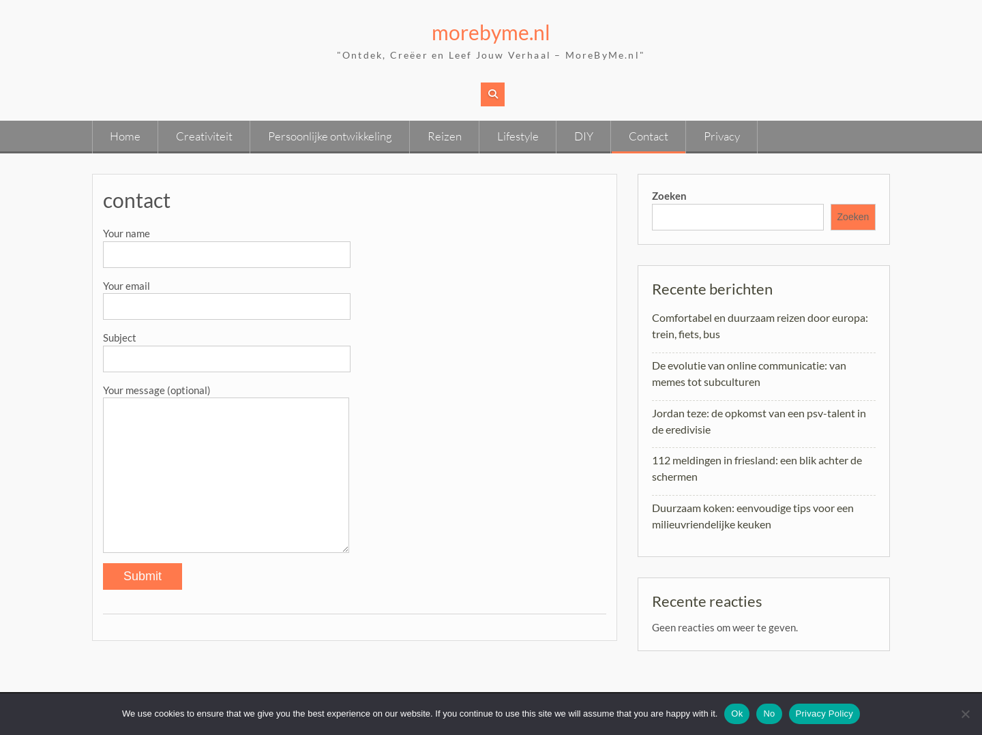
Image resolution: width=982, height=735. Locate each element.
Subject (227, 347)
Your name (227, 243)
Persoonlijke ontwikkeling (330, 136)
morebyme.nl (491, 32)
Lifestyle (518, 136)
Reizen (445, 136)
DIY (583, 136)
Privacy (722, 136)
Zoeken (669, 196)
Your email (227, 296)
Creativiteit (204, 136)
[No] (965, 714)
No (769, 713)
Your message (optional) (226, 398)
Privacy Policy (824, 713)
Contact (648, 136)
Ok (737, 713)
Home (125, 136)
